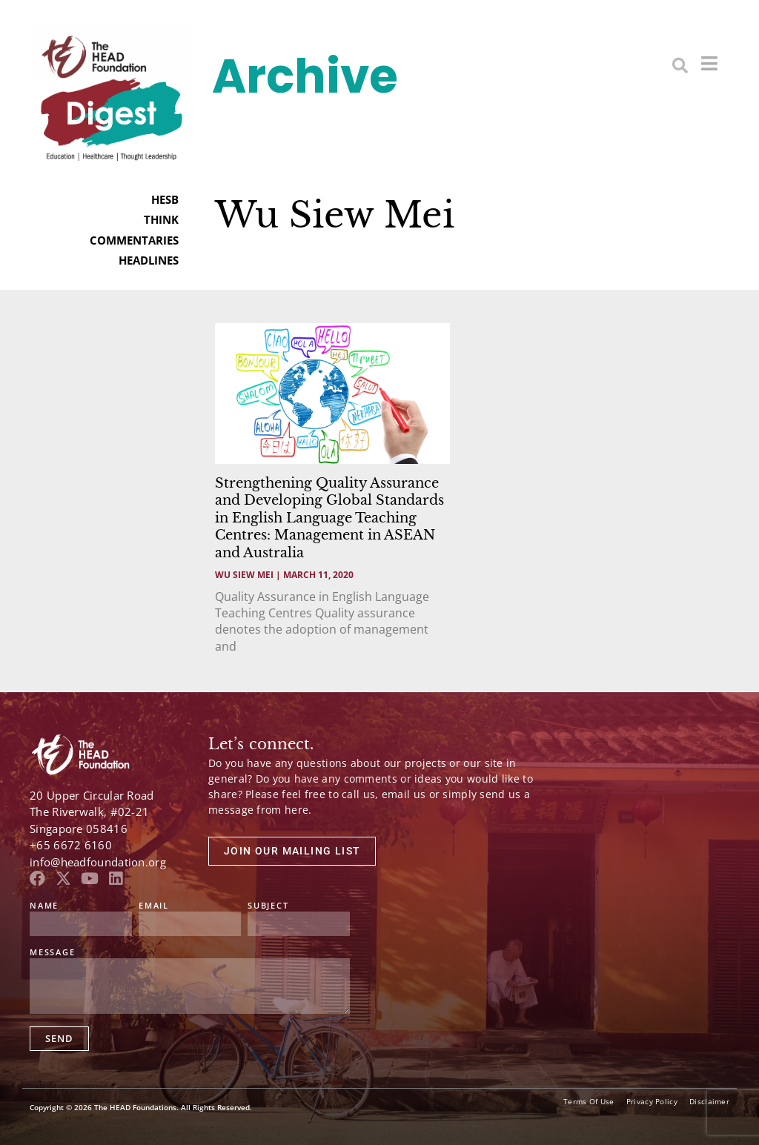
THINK (161, 219)
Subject (268, 906)
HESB (165, 199)
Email (154, 906)
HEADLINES (149, 260)
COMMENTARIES (134, 240)
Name (44, 906)
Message (53, 953)
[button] (680, 65)
